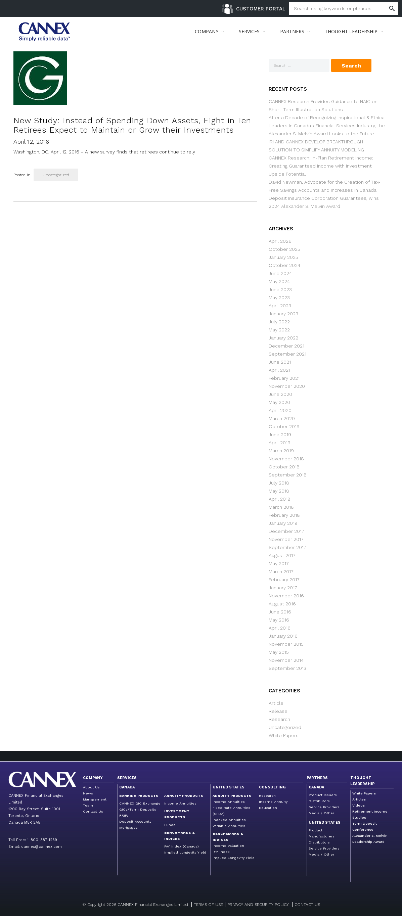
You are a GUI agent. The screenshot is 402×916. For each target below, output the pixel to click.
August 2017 (282, 555)
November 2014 (286, 660)
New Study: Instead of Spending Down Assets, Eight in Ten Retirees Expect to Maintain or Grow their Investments (132, 125)
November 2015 (286, 644)
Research (279, 719)
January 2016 (283, 636)
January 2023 (283, 313)
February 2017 (284, 579)
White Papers (284, 735)
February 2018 (284, 515)
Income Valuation (228, 845)
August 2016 (282, 603)
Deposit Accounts (135, 821)
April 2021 (279, 370)
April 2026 (280, 241)
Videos (358, 805)
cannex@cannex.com (41, 846)
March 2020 (282, 418)
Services (127, 778)
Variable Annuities (229, 826)
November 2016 (286, 595)
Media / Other (321, 813)
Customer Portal (260, 9)
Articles (359, 799)
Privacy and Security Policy (258, 904)
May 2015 (279, 652)
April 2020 (280, 410)
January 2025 (283, 257)
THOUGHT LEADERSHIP (351, 31)
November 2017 (286, 539)
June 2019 (280, 434)
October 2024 (284, 265)
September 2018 (288, 474)
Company (93, 778)
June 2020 (280, 394)
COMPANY (206, 31)
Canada (127, 787)
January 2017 (283, 587)
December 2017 (286, 531)
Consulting (272, 787)
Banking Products (139, 795)
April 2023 (280, 305)
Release (278, 711)
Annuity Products (183, 795)
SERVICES (249, 31)
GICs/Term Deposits (137, 809)
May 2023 (279, 297)
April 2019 (280, 442)
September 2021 (287, 354)
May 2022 (279, 329)
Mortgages (128, 827)
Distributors (319, 801)
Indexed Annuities (229, 820)
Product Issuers (323, 795)
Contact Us (93, 811)
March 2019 (281, 450)
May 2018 (279, 491)
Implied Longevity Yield (185, 852)
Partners (317, 778)
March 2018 (281, 507)
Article (276, 703)
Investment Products (176, 814)
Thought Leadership (362, 781)
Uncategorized (56, 175)
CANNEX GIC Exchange (140, 803)
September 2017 (287, 547)
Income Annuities (180, 803)
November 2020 (287, 386)
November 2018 (286, 458)
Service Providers (324, 807)
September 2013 (287, 668)
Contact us (307, 904)
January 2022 (283, 337)
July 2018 (279, 483)
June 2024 (280, 273)
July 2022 (279, 321)
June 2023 (280, 289)
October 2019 (284, 426)
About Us (91, 787)
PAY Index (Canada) (181, 846)
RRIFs (124, 815)
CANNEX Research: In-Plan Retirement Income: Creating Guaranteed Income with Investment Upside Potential (321, 166)
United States (228, 787)
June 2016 (280, 611)
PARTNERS (292, 31)
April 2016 (280, 628)
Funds (169, 825)
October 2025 (284, 249)
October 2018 (284, 466)
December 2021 (286, 346)
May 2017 (279, 563)
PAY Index (221, 852)
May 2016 (279, 620)
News (88, 793)
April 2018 (280, 499)
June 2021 (280, 362)
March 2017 (281, 571)
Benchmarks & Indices (179, 835)
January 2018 (283, 523)
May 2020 (279, 402)
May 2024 (279, 281)
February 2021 (284, 378)
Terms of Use (208, 904)
